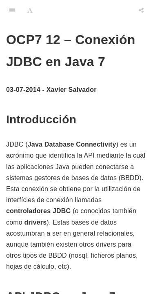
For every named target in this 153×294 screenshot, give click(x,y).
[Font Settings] (30, 10)
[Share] (141, 10)
